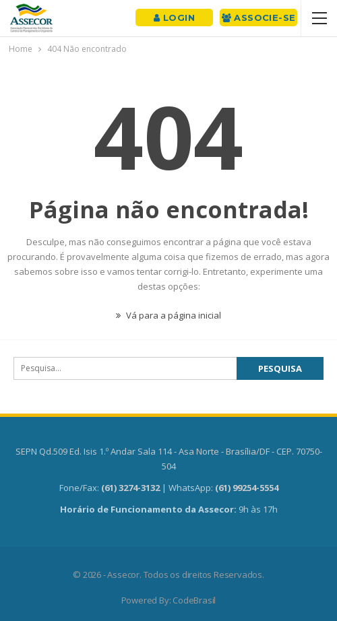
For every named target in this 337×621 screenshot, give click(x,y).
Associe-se (259, 17)
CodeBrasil (194, 600)
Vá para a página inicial (168, 315)
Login (174, 17)
